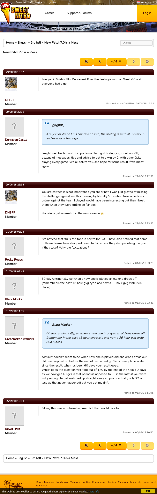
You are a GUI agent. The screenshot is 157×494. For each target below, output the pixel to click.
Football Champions (93, 482)
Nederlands (145, 2)
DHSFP (10, 100)
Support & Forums (79, 13)
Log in (147, 13)
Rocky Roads (14, 260)
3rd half (36, 42)
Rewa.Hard (12, 429)
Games (49, 13)
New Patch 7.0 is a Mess (61, 42)
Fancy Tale (149, 482)
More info (93, 492)
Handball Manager (117, 482)
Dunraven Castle (16, 140)
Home (10, 42)
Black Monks (13, 299)
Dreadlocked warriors (19, 339)
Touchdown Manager (68, 482)
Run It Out (41, 485)
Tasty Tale (135, 482)
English (22, 42)
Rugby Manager (45, 482)
